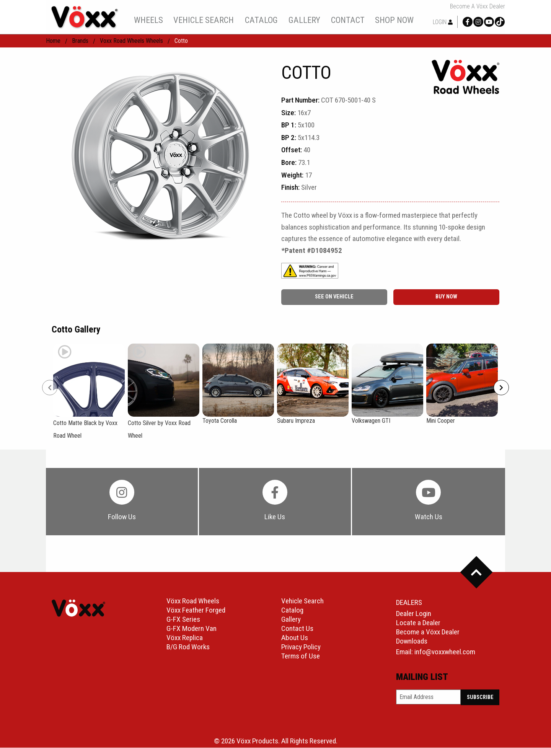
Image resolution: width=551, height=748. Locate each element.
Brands (80, 40)
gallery (304, 20)
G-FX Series (183, 619)
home (53, 40)
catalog (261, 20)
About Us (294, 638)
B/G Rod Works (188, 647)
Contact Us (297, 628)
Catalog (292, 610)
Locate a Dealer (418, 623)
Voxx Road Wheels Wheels (131, 40)
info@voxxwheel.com (444, 652)
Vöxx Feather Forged (195, 610)
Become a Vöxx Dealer (477, 6)
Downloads (411, 641)
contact (348, 20)
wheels (148, 20)
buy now (446, 296)
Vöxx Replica (184, 638)
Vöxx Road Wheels (192, 601)
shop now (394, 20)
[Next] (501, 387)
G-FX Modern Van (191, 628)
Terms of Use (300, 656)
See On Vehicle (334, 296)
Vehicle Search (302, 601)
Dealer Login (413, 613)
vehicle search (203, 20)
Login (443, 22)
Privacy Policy (301, 647)
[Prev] (49, 387)
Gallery (291, 619)
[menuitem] (148, 20)
